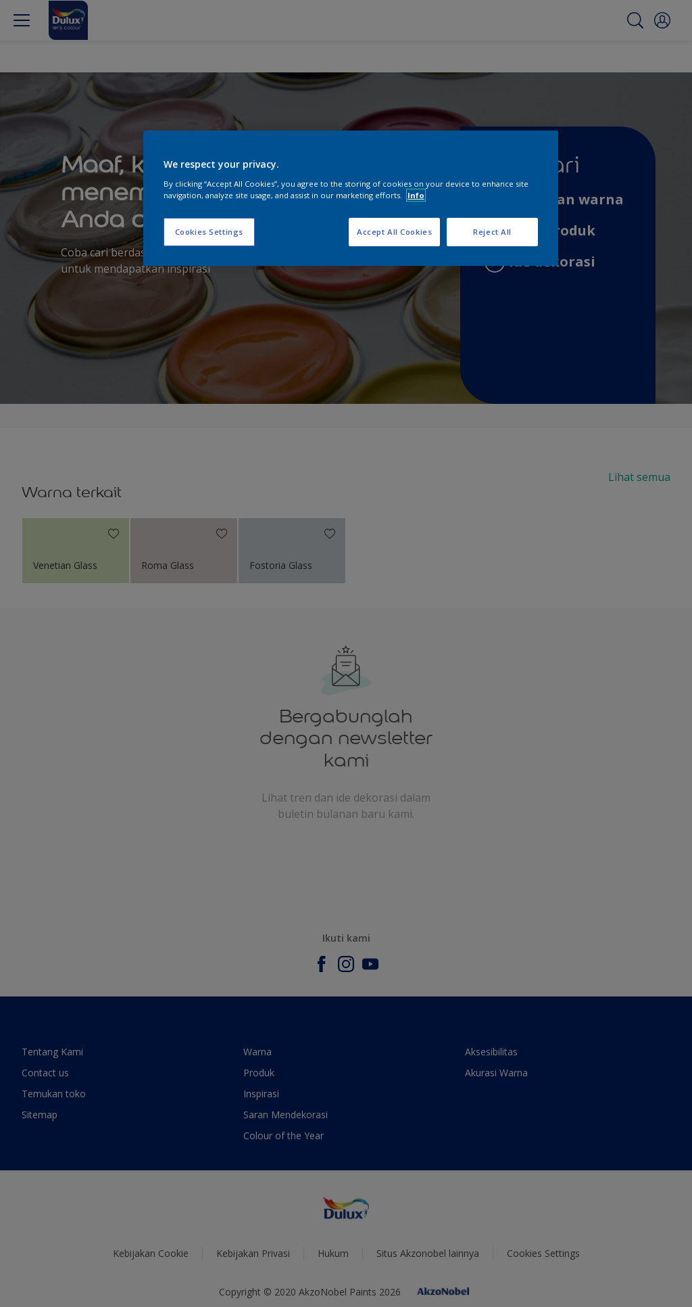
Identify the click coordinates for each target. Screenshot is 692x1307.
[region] (350, 198)
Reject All (492, 232)
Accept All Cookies (394, 232)
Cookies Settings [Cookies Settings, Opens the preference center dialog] (209, 232)
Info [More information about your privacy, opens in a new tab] (415, 195)
